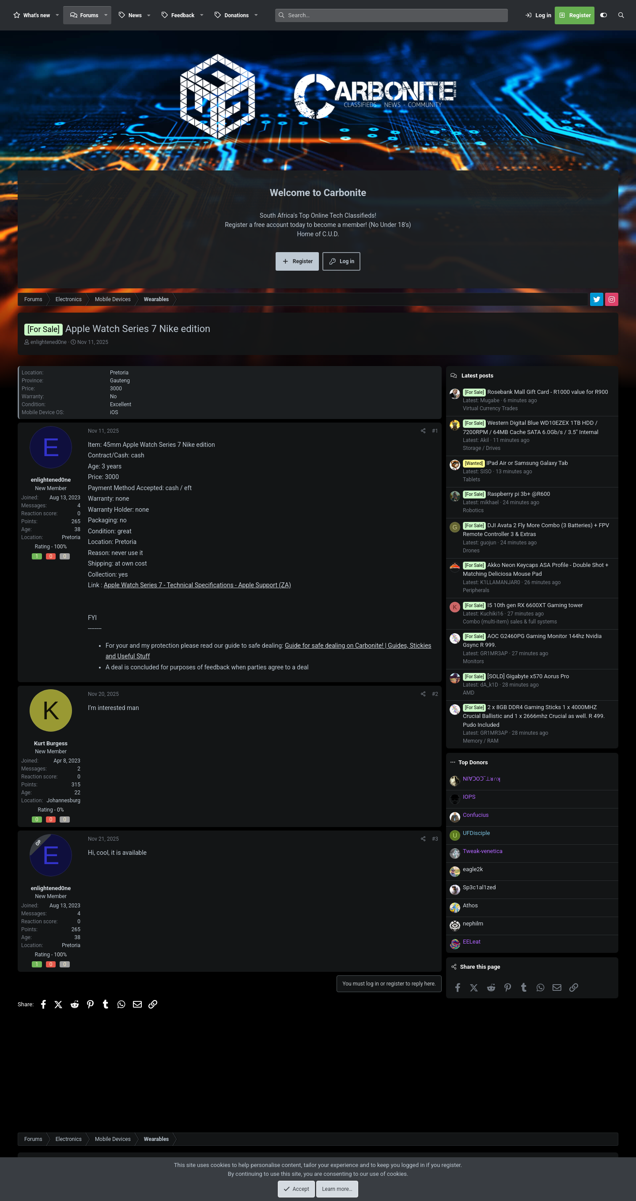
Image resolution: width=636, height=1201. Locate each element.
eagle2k (473, 979)
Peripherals (476, 701)
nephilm (473, 1034)
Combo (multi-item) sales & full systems (510, 732)
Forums (89, 15)
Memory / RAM (481, 851)
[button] (57, 15)
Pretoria (71, 559)
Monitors (473, 772)
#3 (435, 861)
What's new (36, 15)
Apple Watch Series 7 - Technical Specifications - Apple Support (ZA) (197, 607)
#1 (435, 453)
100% (60, 569)
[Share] (423, 453)
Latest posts (477, 486)
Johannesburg (63, 823)
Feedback (182, 15)
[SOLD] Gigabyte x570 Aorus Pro (516, 786)
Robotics (473, 621)
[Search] (398, 15)
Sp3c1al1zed (479, 997)
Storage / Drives (481, 558)
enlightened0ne (48, 342)
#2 (435, 716)
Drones (471, 661)
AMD (468, 803)
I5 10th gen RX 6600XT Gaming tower (523, 715)
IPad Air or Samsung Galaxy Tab (515, 573)
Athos (470, 1015)
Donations (236, 15)
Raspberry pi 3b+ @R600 (506, 604)
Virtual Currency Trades (490, 519)
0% (60, 832)
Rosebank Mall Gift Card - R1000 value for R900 (535, 502)
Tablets (471, 590)
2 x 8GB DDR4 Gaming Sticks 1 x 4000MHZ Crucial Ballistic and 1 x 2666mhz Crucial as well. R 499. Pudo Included (534, 826)
